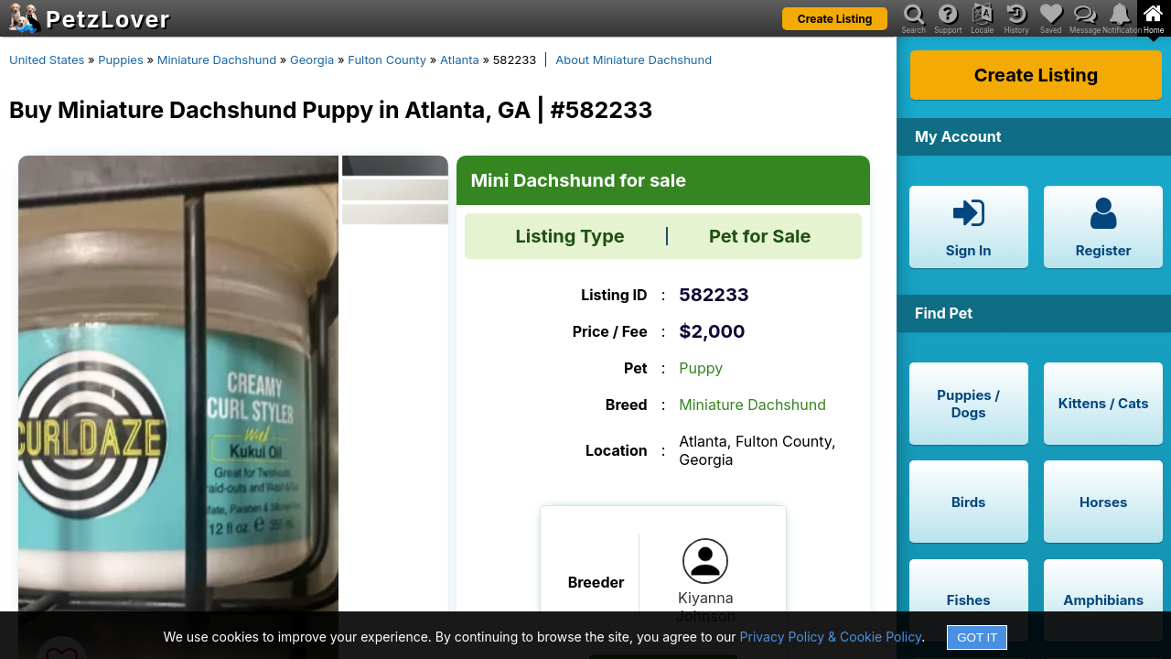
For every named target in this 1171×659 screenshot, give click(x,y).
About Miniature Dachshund (633, 59)
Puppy (701, 368)
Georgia (312, 59)
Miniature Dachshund (217, 59)
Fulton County (387, 59)
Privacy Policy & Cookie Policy (831, 636)
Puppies (121, 59)
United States (46, 59)
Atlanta (459, 59)
